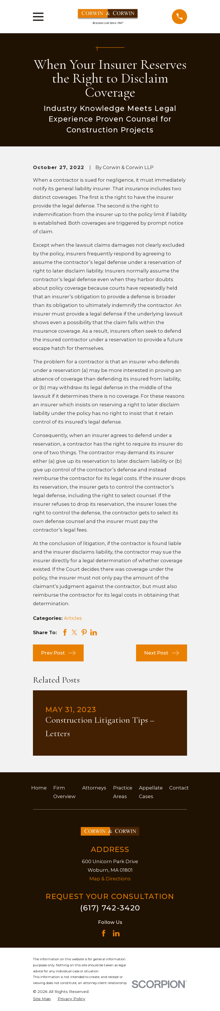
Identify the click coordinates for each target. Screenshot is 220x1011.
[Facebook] (103, 933)
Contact (179, 788)
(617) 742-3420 (110, 907)
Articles (73, 618)
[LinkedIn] (116, 933)
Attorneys (94, 788)
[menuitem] (42, 998)
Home (39, 788)
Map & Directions (110, 878)
